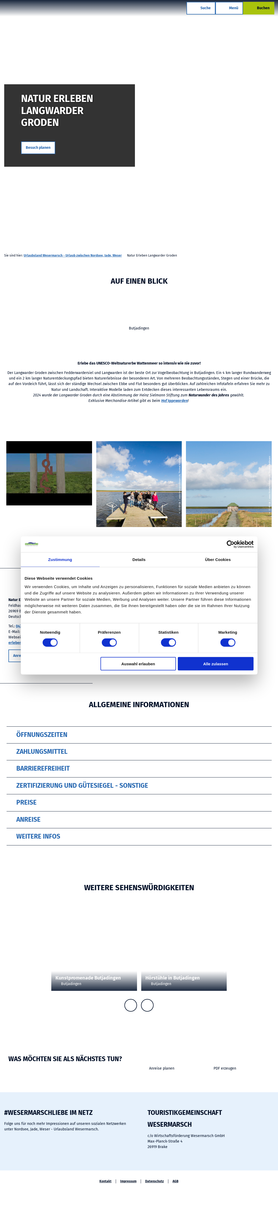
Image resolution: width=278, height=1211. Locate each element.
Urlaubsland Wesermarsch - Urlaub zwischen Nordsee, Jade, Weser (73, 255)
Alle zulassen (215, 663)
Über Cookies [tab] (218, 559)
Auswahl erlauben (138, 663)
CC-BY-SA (276, 146)
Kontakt (105, 1181)
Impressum (128, 1181)
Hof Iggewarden (174, 400)
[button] (38, 147)
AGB (175, 1181)
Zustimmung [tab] (60, 559)
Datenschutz (154, 1181)
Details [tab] (139, 559)
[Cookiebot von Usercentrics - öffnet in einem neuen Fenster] (231, 544)
